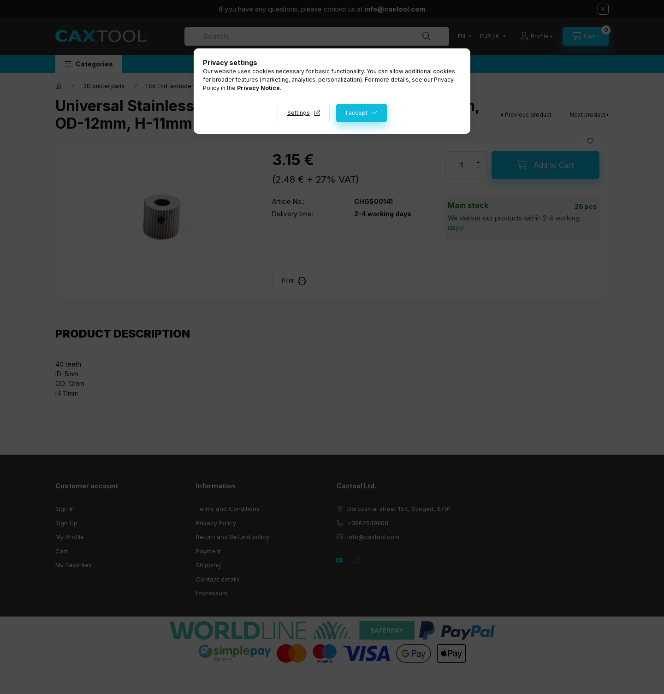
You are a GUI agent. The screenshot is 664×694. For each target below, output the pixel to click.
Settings (298, 112)
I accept (357, 112)
